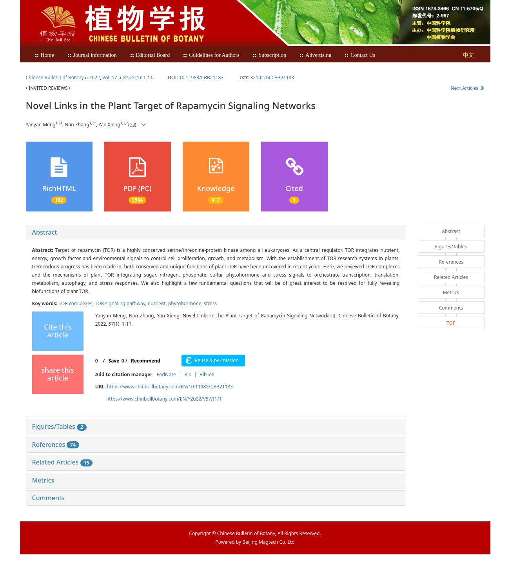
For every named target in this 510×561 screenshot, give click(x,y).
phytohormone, (186, 303)
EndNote (166, 374)
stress (210, 303)
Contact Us (359, 55)
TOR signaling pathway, (121, 303)
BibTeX (207, 374)
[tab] (216, 232)
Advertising (315, 55)
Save (114, 360)
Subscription (269, 55)
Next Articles (468, 88)
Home (44, 55)
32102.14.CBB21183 (272, 77)
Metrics (43, 480)
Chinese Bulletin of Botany (55, 77)
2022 (94, 77)
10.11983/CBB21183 (201, 77)
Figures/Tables (59, 426)
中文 (468, 55)
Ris (188, 374)
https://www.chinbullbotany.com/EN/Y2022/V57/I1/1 (163, 398)
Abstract (44, 232)
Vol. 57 (109, 77)
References (56, 444)
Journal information (92, 55)
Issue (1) (131, 77)
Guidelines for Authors (211, 55)
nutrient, (158, 303)
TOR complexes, (76, 303)
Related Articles (62, 462)
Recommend (145, 360)
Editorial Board (150, 55)
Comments (48, 498)
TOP (451, 323)
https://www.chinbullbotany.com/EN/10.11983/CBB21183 (170, 386)
